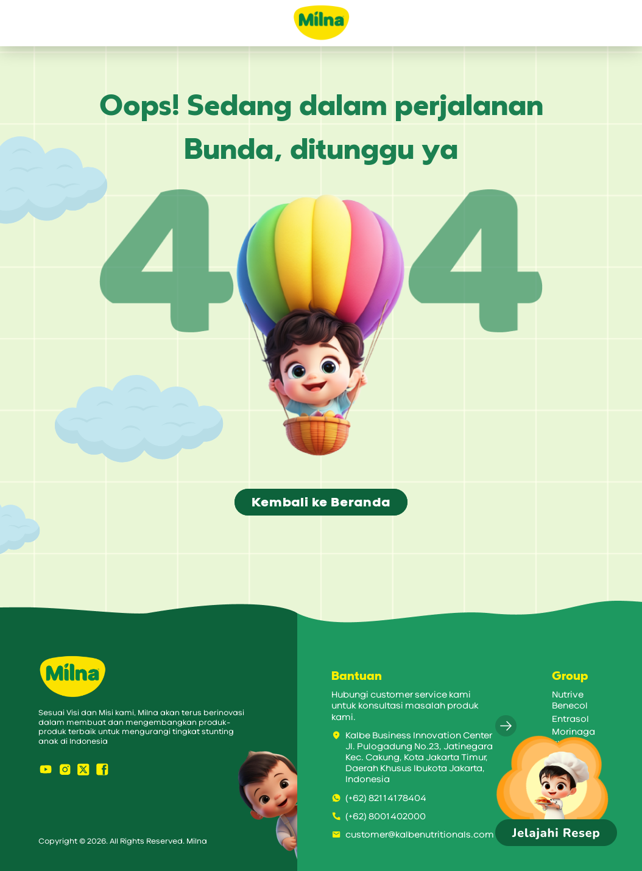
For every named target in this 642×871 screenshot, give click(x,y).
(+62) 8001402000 (378, 816)
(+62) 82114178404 (378, 798)
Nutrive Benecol (570, 700)
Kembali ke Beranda (321, 502)
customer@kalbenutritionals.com (412, 835)
